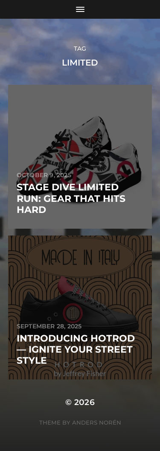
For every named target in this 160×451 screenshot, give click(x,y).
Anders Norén (96, 422)
